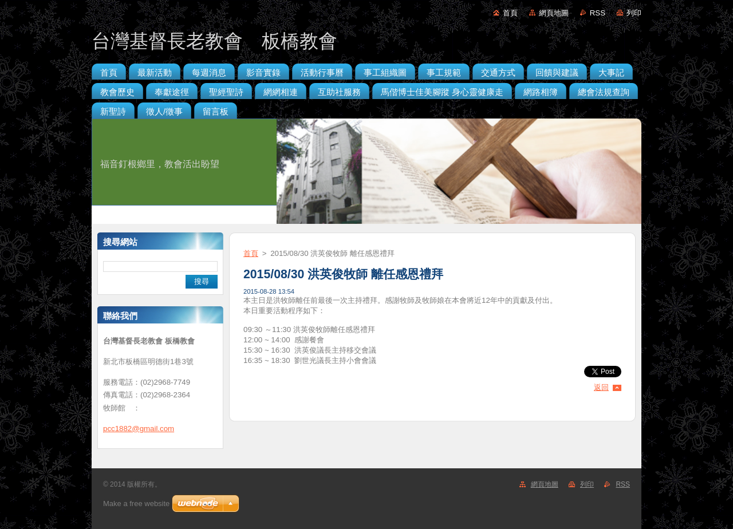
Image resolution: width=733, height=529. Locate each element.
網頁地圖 (554, 13)
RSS (597, 13)
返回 (601, 387)
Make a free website (136, 503)
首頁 (510, 13)
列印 (633, 13)
